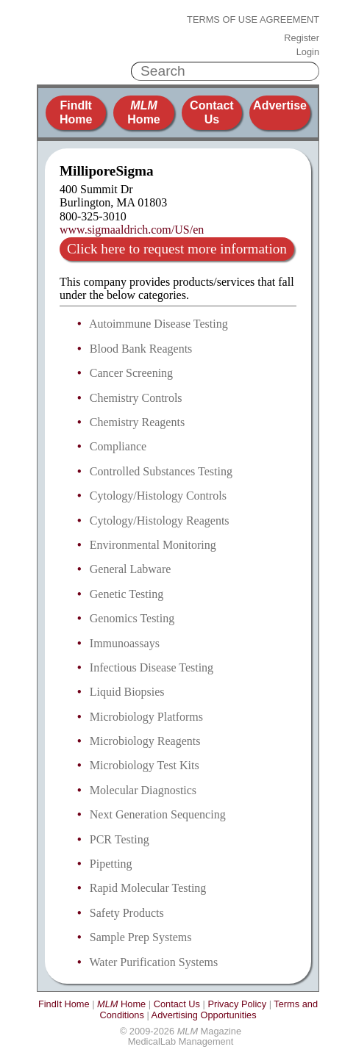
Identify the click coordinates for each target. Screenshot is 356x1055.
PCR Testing (119, 839)
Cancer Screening (131, 373)
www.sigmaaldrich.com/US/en (132, 229)
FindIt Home (76, 112)
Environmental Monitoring (153, 545)
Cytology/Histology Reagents (159, 520)
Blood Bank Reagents (141, 348)
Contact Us (212, 112)
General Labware (130, 569)
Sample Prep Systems (141, 937)
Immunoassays (125, 643)
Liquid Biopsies (127, 691)
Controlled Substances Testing (161, 471)
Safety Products (127, 913)
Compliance (118, 446)
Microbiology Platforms (146, 716)
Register (301, 38)
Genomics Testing (132, 618)
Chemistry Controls (136, 398)
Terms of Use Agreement (253, 20)
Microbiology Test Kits (144, 765)
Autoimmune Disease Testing (158, 323)
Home (143, 112)
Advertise (280, 105)
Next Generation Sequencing (158, 814)
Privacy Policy (236, 1003)
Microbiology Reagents (145, 741)
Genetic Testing (126, 594)
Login (307, 52)
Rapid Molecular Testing (148, 888)
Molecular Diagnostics (143, 790)
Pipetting (111, 863)
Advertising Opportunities (204, 1014)
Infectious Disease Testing (151, 667)
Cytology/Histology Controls (158, 495)
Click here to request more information (177, 248)
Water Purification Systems (154, 962)
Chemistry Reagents (137, 422)
